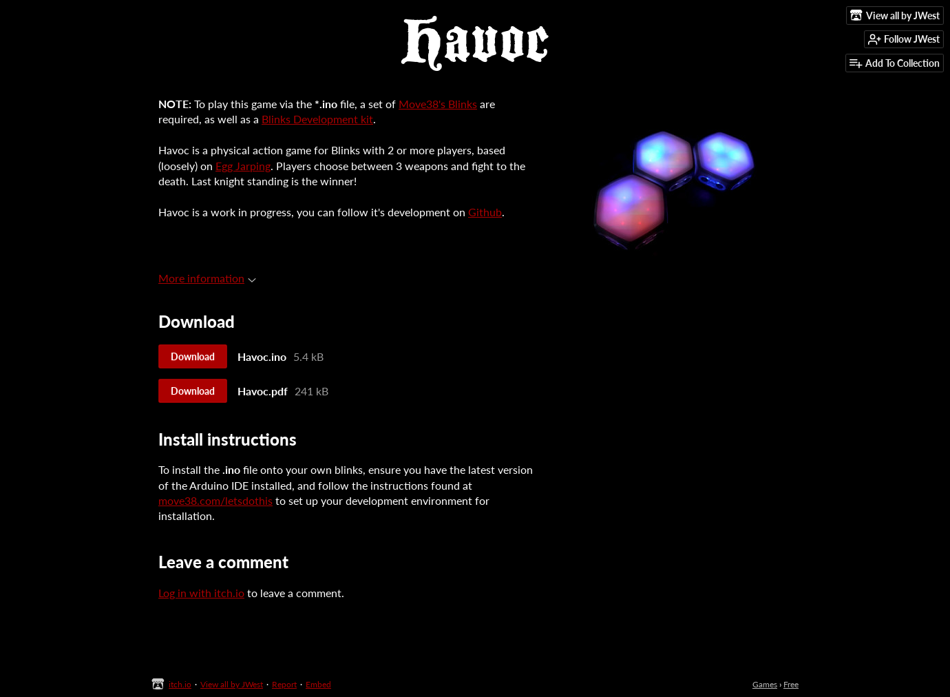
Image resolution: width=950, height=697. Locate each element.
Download (193, 356)
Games (764, 684)
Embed (318, 684)
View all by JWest (231, 684)
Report (284, 684)
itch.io (180, 684)
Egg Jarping (243, 165)
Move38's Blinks (438, 103)
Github (485, 211)
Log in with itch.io (201, 592)
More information (207, 277)
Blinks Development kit (317, 118)
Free (791, 684)
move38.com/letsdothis (215, 500)
